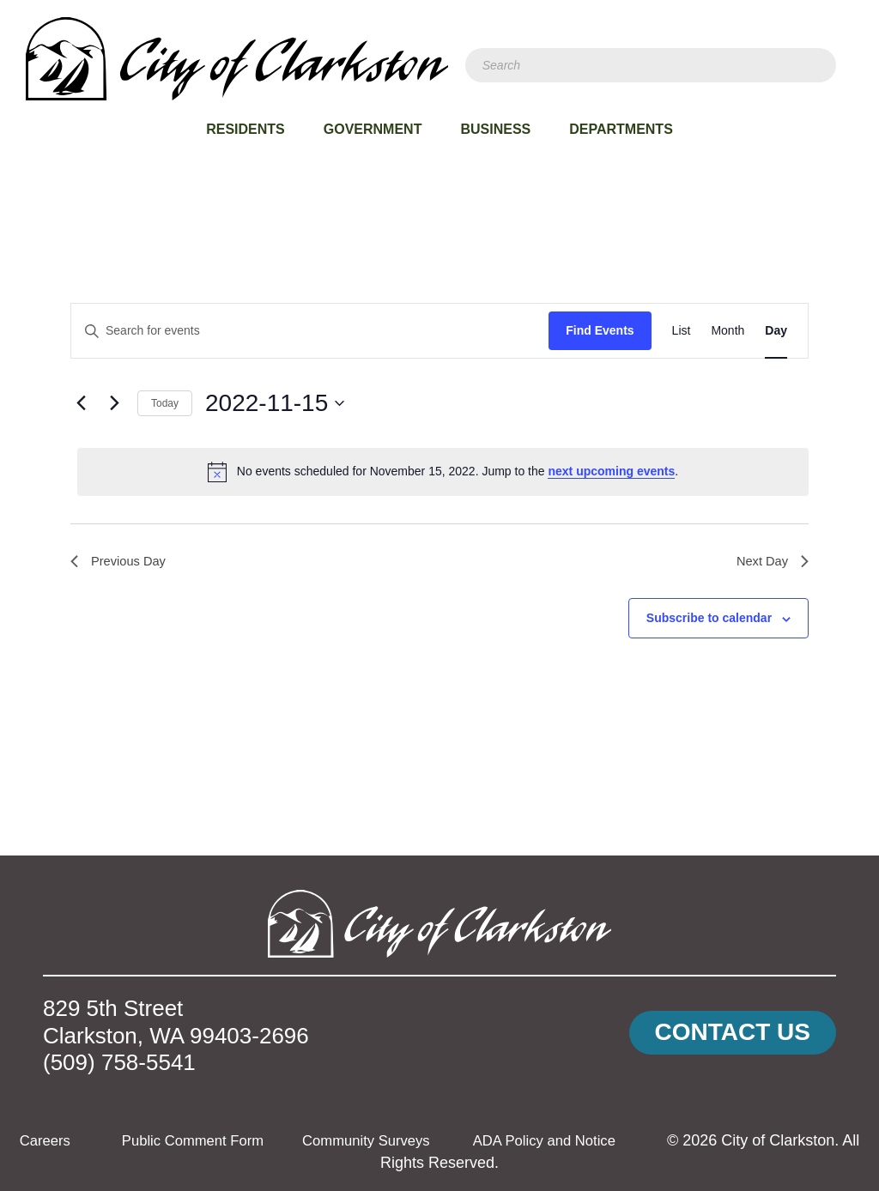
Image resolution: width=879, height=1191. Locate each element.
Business (495, 129)
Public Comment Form (231, 1140)
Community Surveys (416, 1140)
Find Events (599, 330)
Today (165, 403)
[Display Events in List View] (681, 331)
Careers (75, 1140)
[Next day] (114, 403)
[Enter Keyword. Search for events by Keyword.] (310, 331)
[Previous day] (80, 403)
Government (373, 129)
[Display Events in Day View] (776, 331)
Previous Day (121, 562)
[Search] (650, 65)
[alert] (443, 472)
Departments (621, 129)
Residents (245, 129)
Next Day (770, 562)
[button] (732, 1033)
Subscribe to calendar (709, 621)
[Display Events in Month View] (727, 331)
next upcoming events (611, 471)
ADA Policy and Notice (604, 1140)
